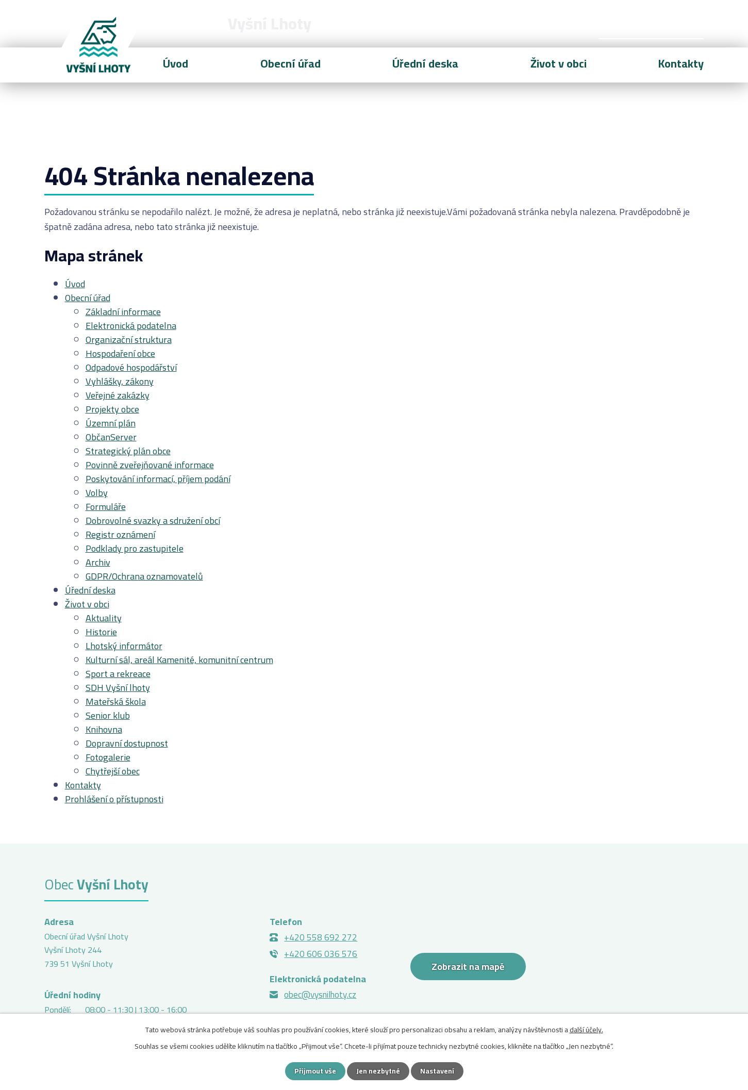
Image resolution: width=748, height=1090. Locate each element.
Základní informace (123, 311)
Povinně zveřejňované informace (150, 464)
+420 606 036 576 (320, 954)
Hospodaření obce (120, 353)
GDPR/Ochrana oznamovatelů (144, 576)
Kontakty (681, 63)
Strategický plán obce (128, 450)
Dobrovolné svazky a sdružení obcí (153, 520)
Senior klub (108, 715)
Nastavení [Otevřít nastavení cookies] (437, 1071)
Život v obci (558, 63)
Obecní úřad (290, 63)
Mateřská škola (116, 701)
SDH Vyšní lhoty (118, 687)
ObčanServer (111, 436)
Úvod (175, 63)
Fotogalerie (108, 757)
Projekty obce (112, 409)
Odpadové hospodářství (131, 367)
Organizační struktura (129, 339)
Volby (97, 492)
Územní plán (111, 423)
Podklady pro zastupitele (135, 548)
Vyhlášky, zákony (120, 381)
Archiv (98, 562)
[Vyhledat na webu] (651, 24)
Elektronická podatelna (131, 325)
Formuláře (106, 506)
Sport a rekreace (118, 673)
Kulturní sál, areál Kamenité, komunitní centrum (179, 659)
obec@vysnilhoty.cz (320, 994)
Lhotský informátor (124, 645)
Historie (101, 631)
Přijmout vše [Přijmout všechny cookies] (315, 1071)
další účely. (586, 1029)
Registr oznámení (120, 534)
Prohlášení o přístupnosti (114, 798)
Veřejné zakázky (117, 395)
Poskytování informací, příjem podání (158, 478)
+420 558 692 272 (320, 937)
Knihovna (104, 729)
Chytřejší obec (113, 771)
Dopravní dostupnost (127, 743)
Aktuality (104, 617)
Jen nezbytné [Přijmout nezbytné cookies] (378, 1071)
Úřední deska (425, 63)
